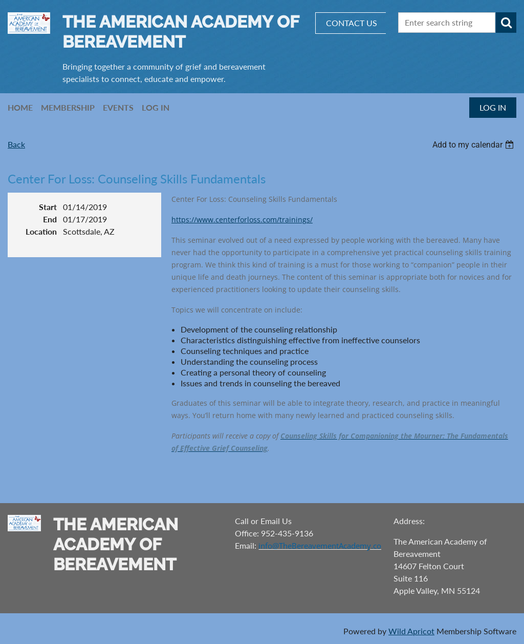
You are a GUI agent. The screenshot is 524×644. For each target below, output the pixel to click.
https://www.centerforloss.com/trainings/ (242, 219)
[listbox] (474, 144)
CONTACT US (351, 23)
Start (48, 207)
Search (506, 22)
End (50, 219)
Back (16, 144)
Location (41, 231)
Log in (492, 107)
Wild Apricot (411, 631)
